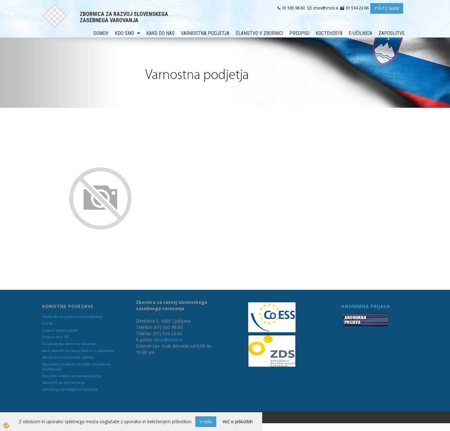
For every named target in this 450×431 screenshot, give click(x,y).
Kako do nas (160, 33)
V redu (205, 421)
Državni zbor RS (55, 336)
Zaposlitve (391, 33)
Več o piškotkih (237, 421)
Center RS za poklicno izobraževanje (72, 316)
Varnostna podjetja (205, 33)
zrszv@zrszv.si (168, 340)
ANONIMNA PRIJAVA (365, 306)
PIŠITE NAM (386, 8)
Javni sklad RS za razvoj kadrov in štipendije (78, 350)
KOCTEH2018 (329, 33)
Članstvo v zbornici (259, 33)
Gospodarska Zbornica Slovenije (69, 343)
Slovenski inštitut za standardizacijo (71, 376)
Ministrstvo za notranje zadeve (68, 357)
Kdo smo (124, 33)
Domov (100, 33)
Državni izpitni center (60, 330)
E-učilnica (360, 33)
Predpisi (299, 33)
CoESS (47, 323)
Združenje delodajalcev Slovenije (70, 389)
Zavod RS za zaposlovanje (63, 382)
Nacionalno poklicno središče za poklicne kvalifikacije (76, 366)
